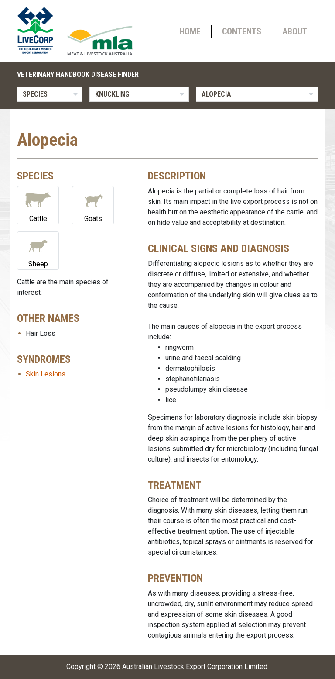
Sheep (37, 250)
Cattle (37, 204)
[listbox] (49, 94)
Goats (92, 204)
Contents (241, 31)
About (295, 31)
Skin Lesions (45, 374)
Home (190, 31)
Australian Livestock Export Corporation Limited (194, 666)
